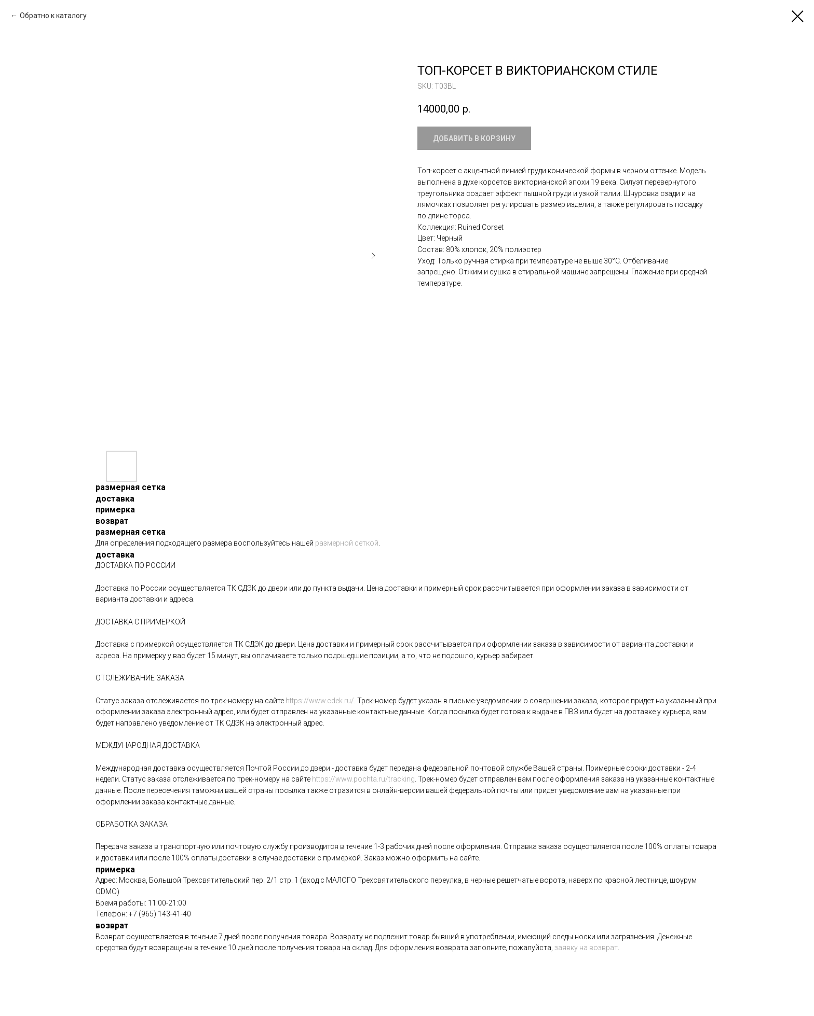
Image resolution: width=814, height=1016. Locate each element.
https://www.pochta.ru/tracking (363, 779)
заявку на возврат (586, 947)
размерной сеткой (346, 543)
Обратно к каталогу (53, 15)
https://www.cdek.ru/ (320, 701)
